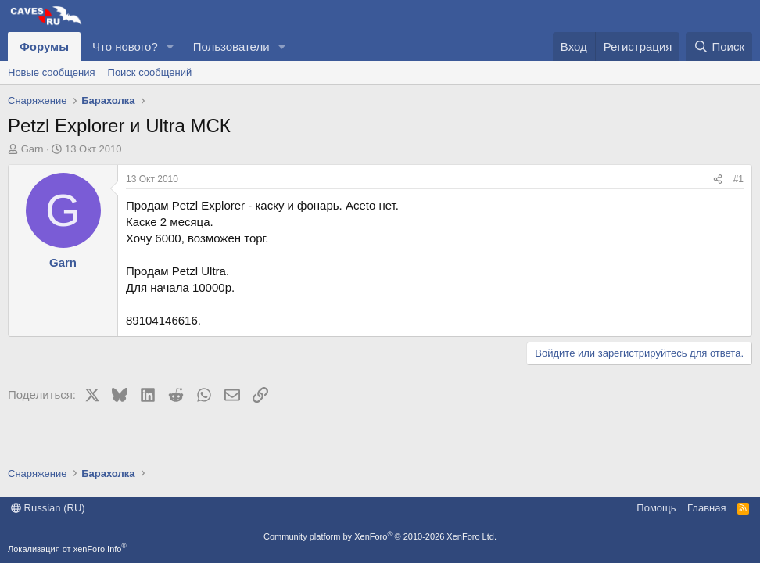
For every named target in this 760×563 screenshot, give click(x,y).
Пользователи (231, 46)
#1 (738, 179)
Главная (706, 508)
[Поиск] (719, 46)
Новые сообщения (51, 72)
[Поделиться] (718, 179)
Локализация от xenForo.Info (67, 549)
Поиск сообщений (150, 72)
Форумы (44, 46)
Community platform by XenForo (380, 536)
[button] (170, 46)
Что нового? (125, 46)
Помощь (656, 508)
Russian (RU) (48, 508)
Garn (32, 149)
